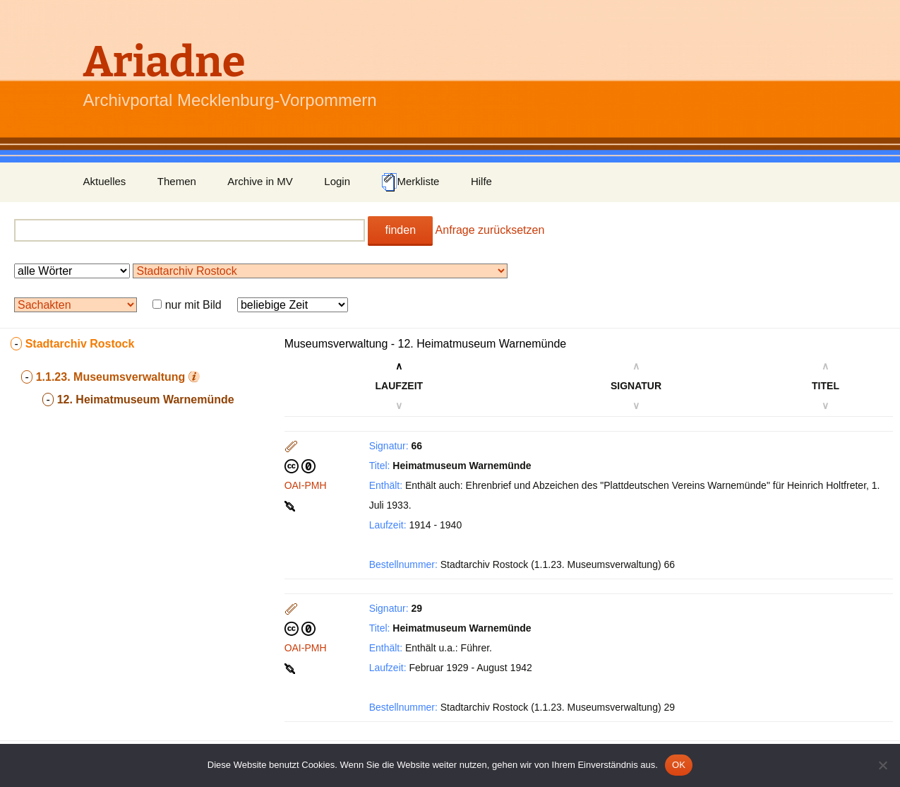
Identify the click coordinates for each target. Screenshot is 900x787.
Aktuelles (104, 181)
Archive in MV (260, 181)
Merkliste (410, 182)
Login (337, 181)
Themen (176, 181)
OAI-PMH (305, 485)
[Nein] (882, 765)
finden (400, 230)
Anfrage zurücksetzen (490, 230)
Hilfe (481, 181)
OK (678, 764)
